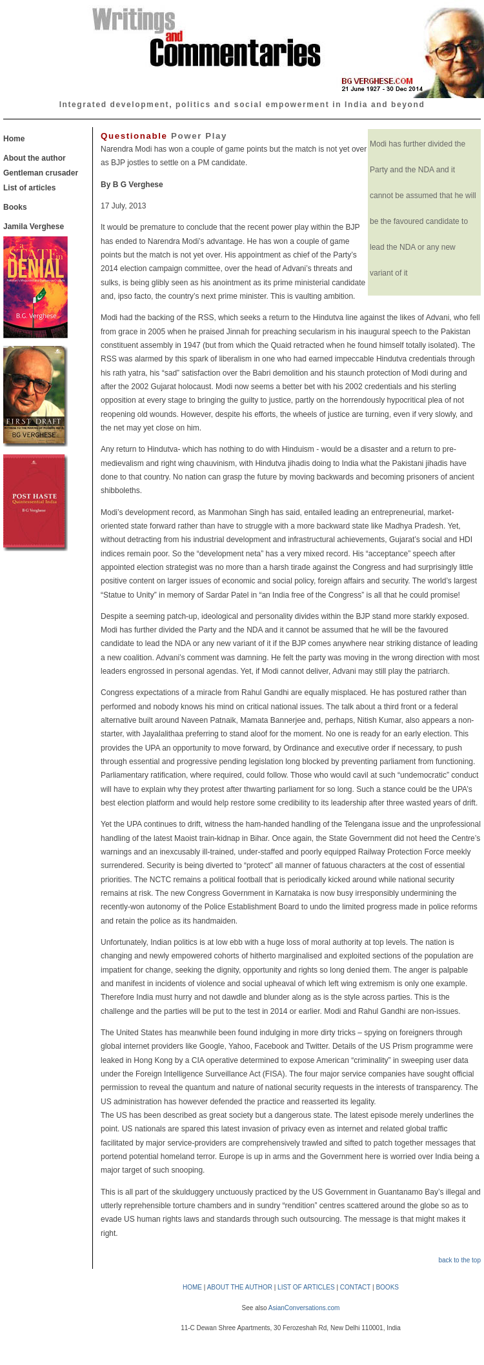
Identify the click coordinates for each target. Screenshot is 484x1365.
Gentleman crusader (40, 172)
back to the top (459, 1260)
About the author (34, 158)
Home (14, 138)
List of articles (29, 187)
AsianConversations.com (304, 1307)
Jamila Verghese (33, 226)
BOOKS (387, 1287)
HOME (192, 1287)
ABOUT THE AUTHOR (239, 1287)
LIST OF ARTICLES (306, 1287)
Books (15, 207)
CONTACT (355, 1287)
